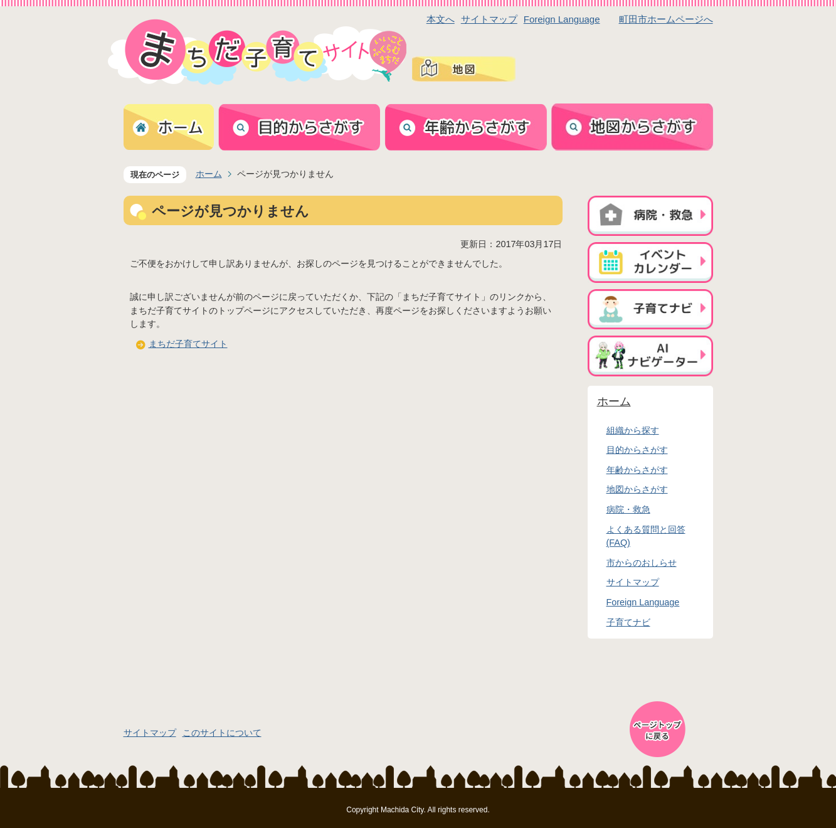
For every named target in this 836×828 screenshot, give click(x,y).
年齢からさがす (637, 470)
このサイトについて (222, 733)
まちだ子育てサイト (188, 344)
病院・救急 (628, 509)
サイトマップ (489, 19)
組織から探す (632, 430)
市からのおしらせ (641, 563)
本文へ (440, 19)
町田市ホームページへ (666, 19)
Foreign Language (562, 19)
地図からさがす (637, 489)
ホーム (209, 174)
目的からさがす (637, 450)
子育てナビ (628, 622)
